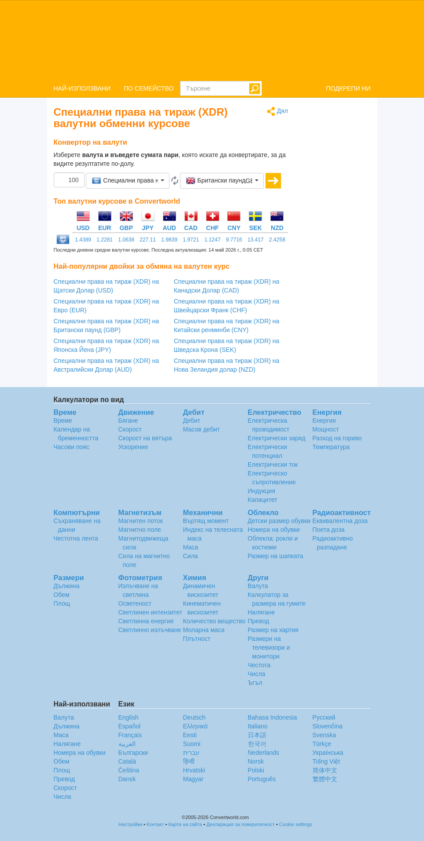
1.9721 (191, 240)
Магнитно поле (139, 529)
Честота (259, 665)
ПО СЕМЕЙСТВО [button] (148, 88)
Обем (62, 594)
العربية (127, 743)
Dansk (127, 778)
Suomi (192, 743)
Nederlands (264, 752)
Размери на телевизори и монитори (269, 647)
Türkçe (322, 743)
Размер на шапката (275, 555)
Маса (190, 547)
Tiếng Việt (326, 761)
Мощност (326, 429)
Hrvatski (194, 770)
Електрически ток (273, 464)
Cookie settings (295, 824)
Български (133, 752)
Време (63, 420)
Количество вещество (214, 621)
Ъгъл (255, 682)
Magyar (193, 778)
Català (127, 761)
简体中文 (325, 770)
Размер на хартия (273, 629)
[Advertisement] (336, 238)
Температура (331, 446)
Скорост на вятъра (145, 438)
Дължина (67, 585)
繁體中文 (325, 778)
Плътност (196, 638)
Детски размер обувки (279, 520)
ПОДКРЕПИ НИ (348, 88)
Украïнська (328, 752)
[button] (128, 181)
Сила (190, 555)
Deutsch (194, 717)
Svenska (324, 735)
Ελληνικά (195, 726)
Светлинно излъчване (149, 629)
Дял (277, 111)
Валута (258, 585)
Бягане (128, 420)
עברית (191, 752)
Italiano (258, 726)
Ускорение (133, 446)
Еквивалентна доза (340, 520)
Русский (324, 717)
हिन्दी (189, 761)
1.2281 (104, 240)
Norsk (256, 761)
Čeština (128, 770)
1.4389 (83, 240)
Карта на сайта (185, 824)
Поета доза (329, 529)
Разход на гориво (337, 438)
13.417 (255, 240)
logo (212, 40)
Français (130, 735)
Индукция (262, 490)
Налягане (261, 612)
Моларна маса (204, 629)
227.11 (148, 240)
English (128, 717)
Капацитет (262, 499)
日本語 (257, 735)
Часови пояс (71, 446)
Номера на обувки (274, 529)
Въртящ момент (206, 520)
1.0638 (126, 240)
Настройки (130, 824)
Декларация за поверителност (240, 824)
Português (262, 778)
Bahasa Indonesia (272, 717)
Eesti (190, 735)
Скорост (130, 429)
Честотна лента (76, 538)
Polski (256, 770)
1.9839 (169, 240)
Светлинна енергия (146, 621)
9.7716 (234, 240)
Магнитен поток (140, 520)
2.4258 (277, 240)
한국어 (257, 743)
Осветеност (134, 603)
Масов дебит (201, 429)
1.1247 (212, 240)
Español (129, 726)
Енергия (324, 420)
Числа (256, 673)
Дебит (191, 420)
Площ (62, 603)
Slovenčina (328, 726)
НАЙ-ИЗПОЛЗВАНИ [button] (82, 88)
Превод (258, 621)
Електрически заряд (277, 438)
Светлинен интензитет (150, 612)
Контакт (155, 824)
